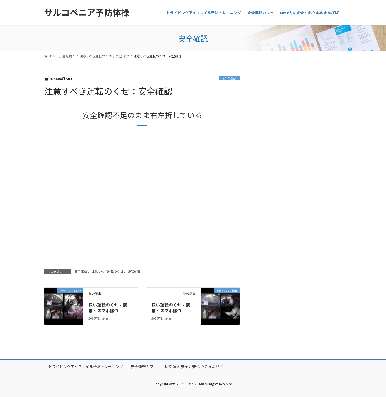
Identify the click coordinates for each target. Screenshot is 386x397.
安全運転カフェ (144, 366)
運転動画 (134, 271)
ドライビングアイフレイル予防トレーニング (85, 366)
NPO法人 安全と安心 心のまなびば (194, 366)
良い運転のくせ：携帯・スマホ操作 (107, 307)
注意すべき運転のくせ (107, 271)
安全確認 (229, 78)
